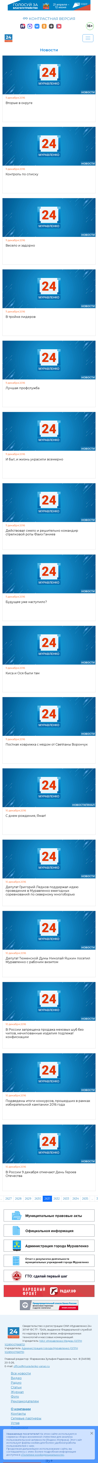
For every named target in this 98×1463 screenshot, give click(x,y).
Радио (16, 1383)
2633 (66, 1198)
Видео (16, 1378)
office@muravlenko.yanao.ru (32, 1366)
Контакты (18, 1414)
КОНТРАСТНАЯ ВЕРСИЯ (49, 18)
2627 (8, 1198)
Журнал (17, 1392)
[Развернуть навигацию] (88, 38)
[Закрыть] (92, 1433)
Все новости (21, 1373)
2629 (28, 1198)
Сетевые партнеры (26, 1418)
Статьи (16, 1387)
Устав (15, 1423)
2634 (75, 1198)
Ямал (91, 804)
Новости (88, 92)
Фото (15, 1396)
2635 (85, 1198)
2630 (38, 1198)
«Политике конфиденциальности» (42, 1454)
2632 (57, 1198)
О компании (21, 1409)
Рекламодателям (25, 1401)
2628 (18, 1198)
